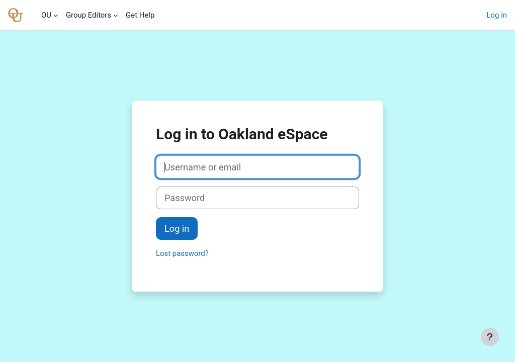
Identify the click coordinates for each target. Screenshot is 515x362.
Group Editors (88, 15)
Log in (497, 15)
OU (46, 15)
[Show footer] (490, 337)
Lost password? (182, 253)
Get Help (140, 15)
